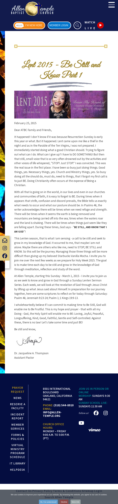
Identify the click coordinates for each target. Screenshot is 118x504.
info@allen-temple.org (52, 414)
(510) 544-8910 (64, 405)
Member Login (58, 25)
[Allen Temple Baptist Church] (32, 9)
